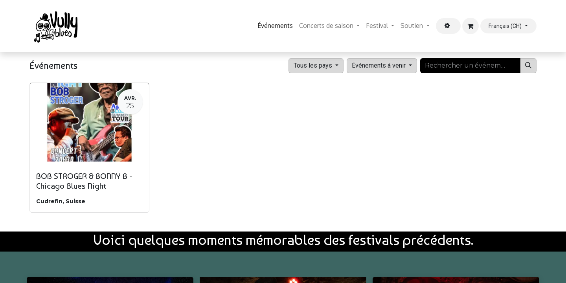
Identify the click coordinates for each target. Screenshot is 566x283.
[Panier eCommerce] (470, 26)
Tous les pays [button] (314, 65)
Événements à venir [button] (379, 65)
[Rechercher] (528, 65)
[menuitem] (275, 26)
